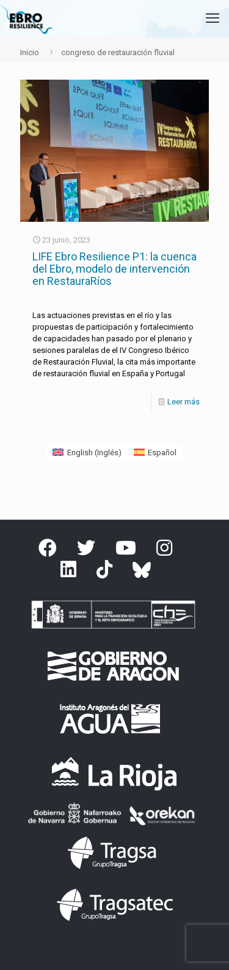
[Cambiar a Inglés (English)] (86, 452)
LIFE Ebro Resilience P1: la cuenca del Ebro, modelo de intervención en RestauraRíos (114, 268)
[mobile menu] (212, 18)
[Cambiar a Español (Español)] (155, 452)
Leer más (183, 401)
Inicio (29, 52)
